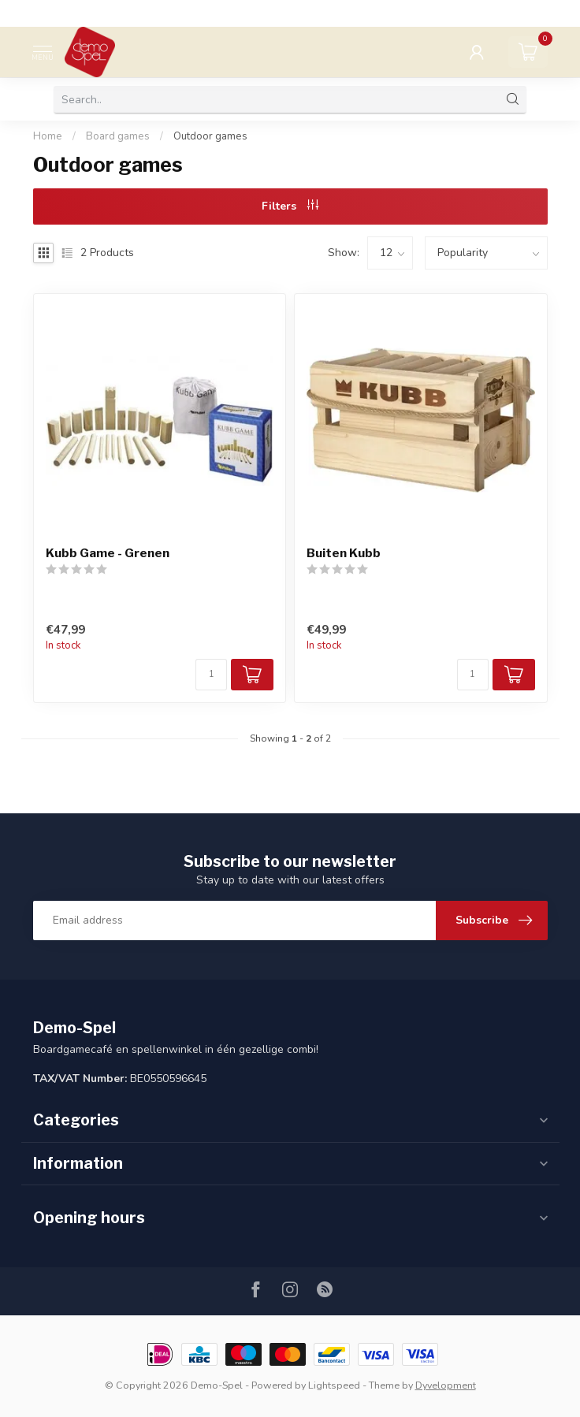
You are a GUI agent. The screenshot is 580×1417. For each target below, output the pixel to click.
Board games (118, 136)
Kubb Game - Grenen (107, 553)
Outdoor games (210, 136)
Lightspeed (334, 1385)
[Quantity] (211, 674)
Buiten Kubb (344, 553)
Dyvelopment (445, 1385)
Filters (290, 206)
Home (47, 136)
